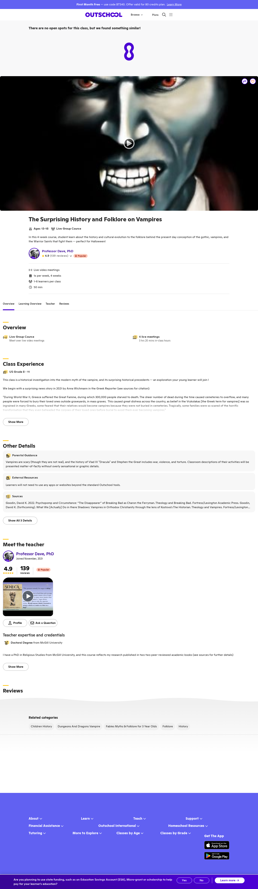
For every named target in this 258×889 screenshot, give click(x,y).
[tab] (8, 304)
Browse (137, 14)
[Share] (245, 81)
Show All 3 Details (20, 520)
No (201, 880)
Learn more (229, 880)
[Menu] (171, 15)
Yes (184, 880)
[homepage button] (103, 14)
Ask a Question (43, 623)
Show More (15, 422)
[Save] (253, 81)
